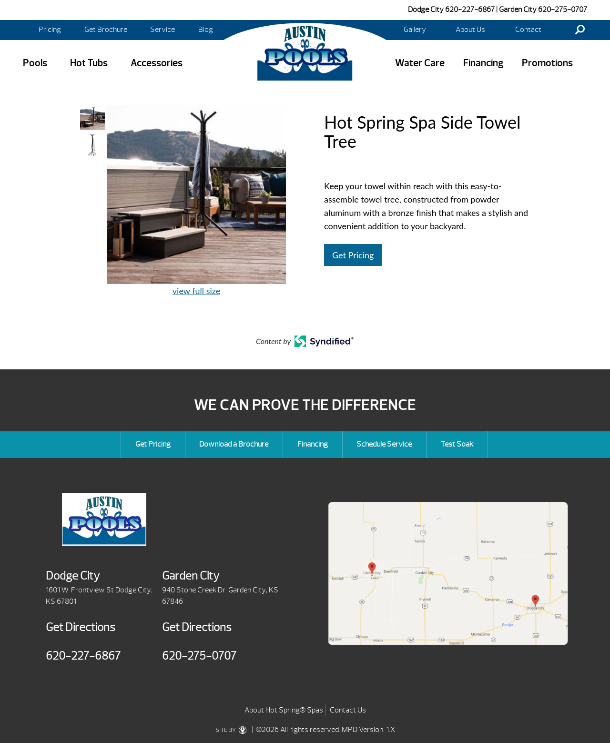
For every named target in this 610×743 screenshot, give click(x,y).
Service (162, 29)
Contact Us (348, 710)
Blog (205, 29)
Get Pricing (353, 255)
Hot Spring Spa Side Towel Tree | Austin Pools (305, 52)
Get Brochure (105, 29)
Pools (35, 63)
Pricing (50, 29)
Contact (528, 29)
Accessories (157, 63)
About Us (470, 29)
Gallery (415, 29)
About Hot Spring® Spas (283, 710)
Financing (483, 63)
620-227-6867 (470, 9)
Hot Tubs (89, 63)
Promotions (547, 63)
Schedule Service (384, 444)
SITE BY (232, 730)
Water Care (420, 63)
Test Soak (457, 444)
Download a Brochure (233, 444)
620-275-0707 (562, 9)
